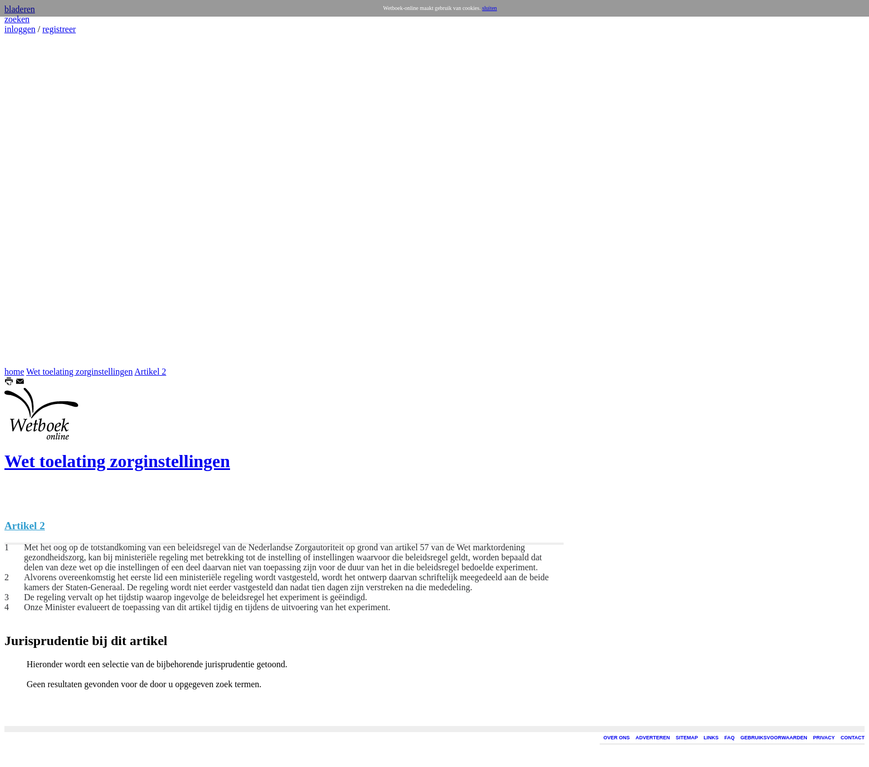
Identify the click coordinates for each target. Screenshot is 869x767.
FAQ (729, 737)
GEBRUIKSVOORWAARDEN (773, 737)
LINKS (711, 737)
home (14, 371)
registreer (58, 29)
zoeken (16, 19)
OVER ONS (617, 737)
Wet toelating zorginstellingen (79, 371)
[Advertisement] (37, 200)
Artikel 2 (150, 371)
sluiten (489, 8)
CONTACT (853, 737)
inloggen (19, 29)
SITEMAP (687, 737)
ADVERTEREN (653, 737)
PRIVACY (824, 737)
